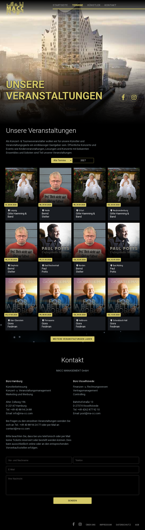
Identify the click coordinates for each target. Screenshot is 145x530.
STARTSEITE (60, 5)
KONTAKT (110, 5)
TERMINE (77, 5)
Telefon (79, 460)
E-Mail (11, 469)
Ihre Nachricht (15, 478)
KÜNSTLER (93, 5)
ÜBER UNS (90, 525)
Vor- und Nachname (18, 460)
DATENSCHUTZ (123, 525)
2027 (83, 160)
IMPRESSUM (106, 525)
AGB (137, 525)
